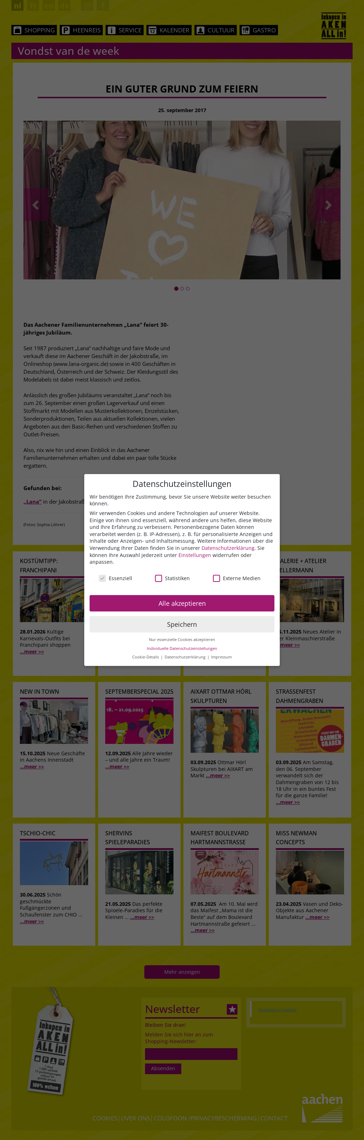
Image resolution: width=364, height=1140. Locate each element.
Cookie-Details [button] (146, 657)
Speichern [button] (182, 624)
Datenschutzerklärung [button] (186, 657)
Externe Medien (237, 578)
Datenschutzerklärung (228, 548)
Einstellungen (194, 555)
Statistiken (172, 578)
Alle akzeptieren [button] (182, 603)
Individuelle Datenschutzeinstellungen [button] (182, 648)
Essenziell (115, 578)
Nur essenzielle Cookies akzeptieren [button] (182, 639)
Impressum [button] (221, 657)
